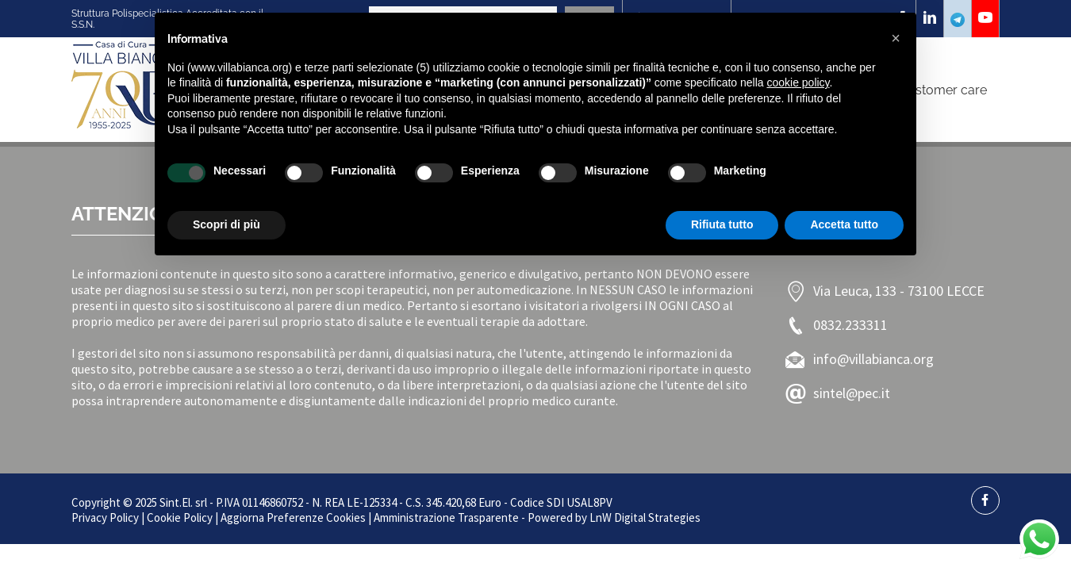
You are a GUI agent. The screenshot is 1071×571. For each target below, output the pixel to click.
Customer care (943, 90)
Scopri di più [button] (226, 224)
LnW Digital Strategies (645, 517)
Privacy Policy (105, 517)
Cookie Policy (180, 517)
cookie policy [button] (797, 82)
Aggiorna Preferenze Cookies (293, 517)
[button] (895, 38)
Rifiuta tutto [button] (722, 224)
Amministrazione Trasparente (446, 517)
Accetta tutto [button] (844, 224)
